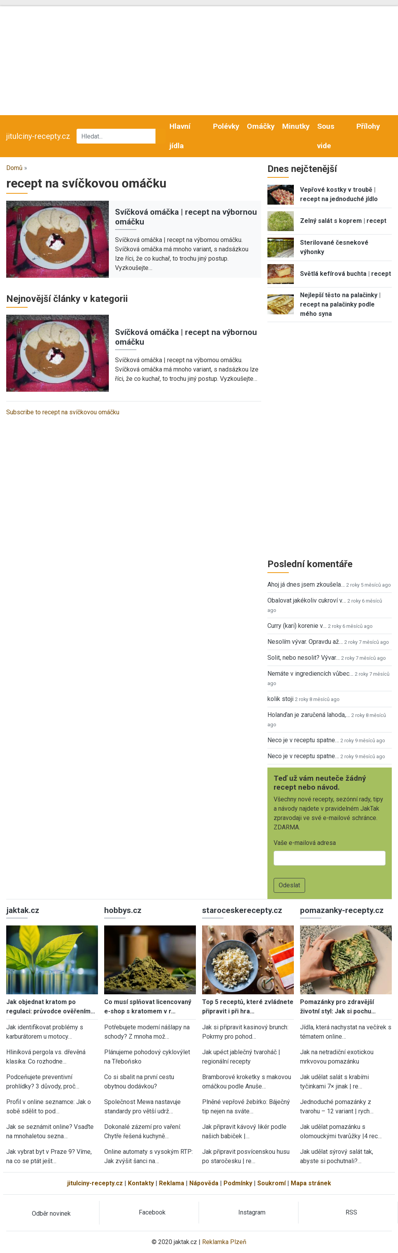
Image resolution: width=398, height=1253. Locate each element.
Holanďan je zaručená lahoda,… (308, 715)
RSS (351, 1212)
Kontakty (141, 1183)
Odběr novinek (51, 1213)
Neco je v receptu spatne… (303, 740)
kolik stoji (280, 699)
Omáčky (261, 126)
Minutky (296, 126)
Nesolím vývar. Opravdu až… (305, 641)
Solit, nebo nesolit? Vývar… (303, 657)
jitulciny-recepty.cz (38, 136)
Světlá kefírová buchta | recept (345, 273)
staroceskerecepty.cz (242, 910)
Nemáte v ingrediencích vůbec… (310, 673)
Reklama (171, 1183)
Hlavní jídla (179, 136)
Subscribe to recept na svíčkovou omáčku (62, 412)
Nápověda (203, 1183)
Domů (14, 168)
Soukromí (271, 1183)
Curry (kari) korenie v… (296, 625)
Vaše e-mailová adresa (305, 842)
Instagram (251, 1212)
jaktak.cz (22, 910)
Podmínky (237, 1183)
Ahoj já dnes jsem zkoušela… (306, 584)
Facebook (152, 1212)
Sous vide (325, 136)
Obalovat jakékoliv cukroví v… (306, 600)
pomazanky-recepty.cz (342, 910)
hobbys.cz (122, 910)
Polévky (226, 126)
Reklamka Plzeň (224, 1242)
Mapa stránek (311, 1183)
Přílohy (368, 126)
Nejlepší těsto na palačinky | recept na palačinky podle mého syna (340, 304)
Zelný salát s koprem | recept (343, 220)
